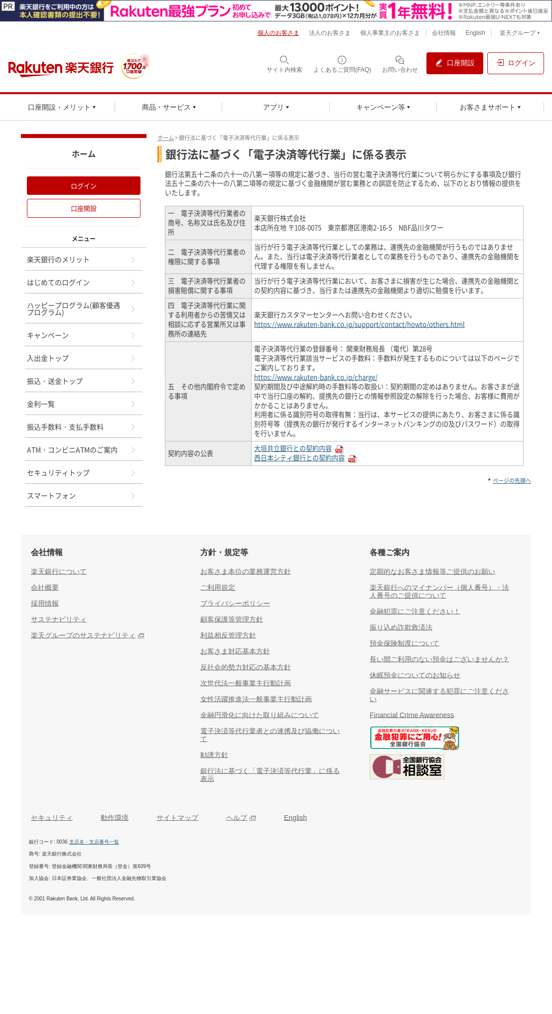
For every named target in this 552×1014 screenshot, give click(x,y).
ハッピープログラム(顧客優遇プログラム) (82, 308)
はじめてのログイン (82, 282)
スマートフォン (82, 495)
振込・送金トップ (82, 381)
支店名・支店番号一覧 (94, 842)
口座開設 (84, 208)
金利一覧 (82, 404)
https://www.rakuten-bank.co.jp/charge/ (315, 377)
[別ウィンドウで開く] (276, 10)
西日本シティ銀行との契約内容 (299, 457)
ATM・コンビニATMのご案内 (82, 449)
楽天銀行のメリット (82, 259)
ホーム (165, 138)
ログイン (84, 185)
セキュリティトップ (82, 472)
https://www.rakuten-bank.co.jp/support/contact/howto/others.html (359, 324)
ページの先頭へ (512, 480)
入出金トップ (82, 358)
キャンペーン (82, 335)
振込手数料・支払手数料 (82, 427)
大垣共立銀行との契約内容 (293, 448)
